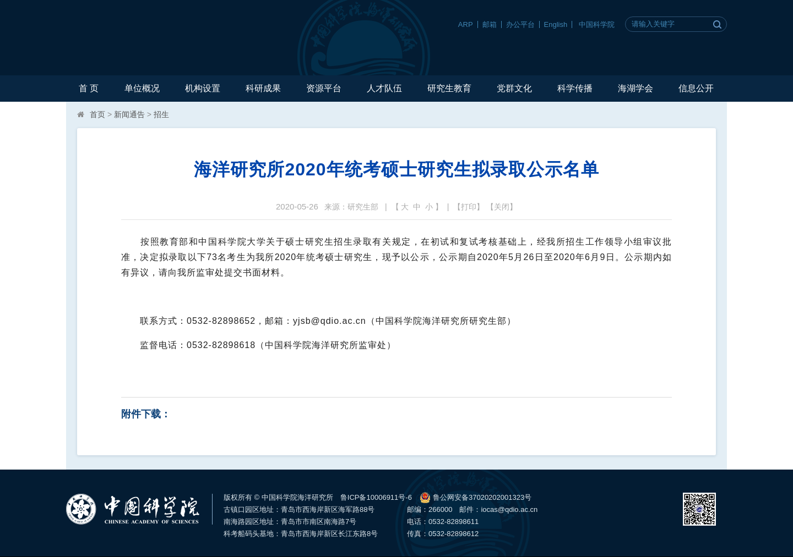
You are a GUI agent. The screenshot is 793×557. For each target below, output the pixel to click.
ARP (465, 24)
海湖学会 (635, 88)
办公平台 (520, 24)
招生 (161, 114)
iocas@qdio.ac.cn (509, 509)
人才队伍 (384, 88)
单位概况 (142, 88)
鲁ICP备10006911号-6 (376, 497)
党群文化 (514, 88)
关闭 (501, 206)
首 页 (89, 88)
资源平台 (323, 88)
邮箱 (489, 24)
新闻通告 (129, 114)
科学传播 (575, 88)
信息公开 (696, 88)
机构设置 (202, 88)
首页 (97, 114)
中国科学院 (597, 24)
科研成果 (263, 88)
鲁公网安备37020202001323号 (475, 497)
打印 (468, 206)
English (556, 24)
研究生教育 (449, 88)
